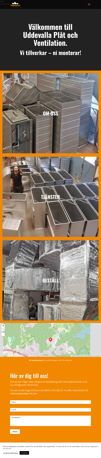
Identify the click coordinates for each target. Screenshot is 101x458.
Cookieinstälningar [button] (10, 453)
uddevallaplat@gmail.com (23, 393)
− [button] (3, 329)
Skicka (14, 432)
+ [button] (3, 326)
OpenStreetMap (89, 355)
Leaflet (73, 355)
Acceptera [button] (24, 453)
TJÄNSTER (50, 196)
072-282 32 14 (59, 390)
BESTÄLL (50, 280)
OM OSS (50, 113)
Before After (80, 355)
